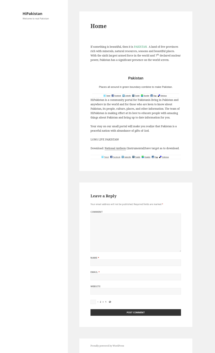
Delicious (164, 95)
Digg (154, 95)
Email (95, 272)
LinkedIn (128, 95)
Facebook (117, 95)
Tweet (108, 95)
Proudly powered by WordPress (107, 345)
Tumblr (137, 95)
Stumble (146, 95)
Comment (96, 211)
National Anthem (115, 148)
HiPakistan (32, 13)
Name (94, 257)
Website (95, 286)
